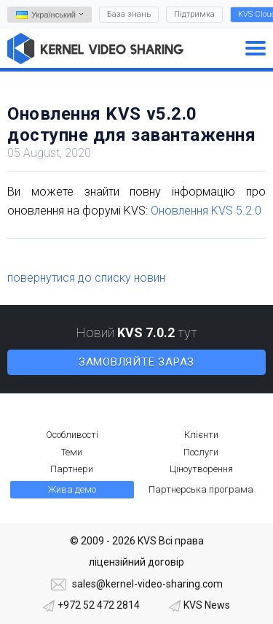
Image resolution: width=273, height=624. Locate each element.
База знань (129, 14)
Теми (71, 452)
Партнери (71, 468)
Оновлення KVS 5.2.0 (206, 210)
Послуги (200, 452)
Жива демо (72, 489)
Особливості (72, 434)
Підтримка (194, 14)
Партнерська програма (201, 489)
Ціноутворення (201, 468)
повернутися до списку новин (86, 278)
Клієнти (201, 434)
